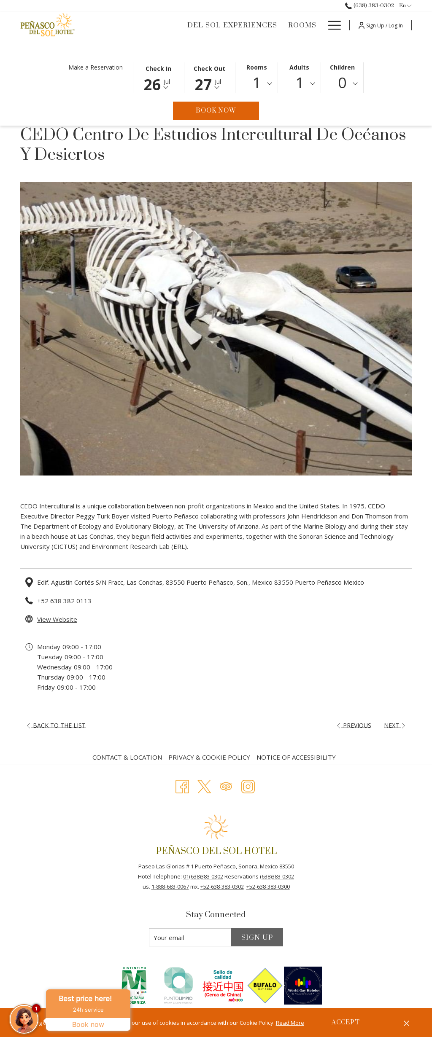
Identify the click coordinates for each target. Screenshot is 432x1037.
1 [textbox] (256, 82)
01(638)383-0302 (203, 876)
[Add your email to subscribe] (190, 937)
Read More (290, 1022)
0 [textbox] (342, 82)
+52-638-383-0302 (222, 886)
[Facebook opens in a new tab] (182, 785)
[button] (158, 77)
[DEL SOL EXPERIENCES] (190, 25)
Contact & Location (127, 757)
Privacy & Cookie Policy (209, 757)
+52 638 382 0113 (64, 600)
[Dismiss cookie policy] (406, 1022)
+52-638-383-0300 (268, 886)
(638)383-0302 (277, 876)
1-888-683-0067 (170, 886)
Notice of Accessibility (296, 757)
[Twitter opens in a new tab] (204, 785)
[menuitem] (128, 757)
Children (342, 67)
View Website (57, 619)
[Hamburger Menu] (331, 25)
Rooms (256, 67)
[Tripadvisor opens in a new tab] (226, 785)
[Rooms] (261, 25)
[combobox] (257, 84)
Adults (299, 67)
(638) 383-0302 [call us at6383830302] (369, 5)
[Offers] (301, 25)
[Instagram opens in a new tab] (248, 785)
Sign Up (257, 937)
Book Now (227, 110)
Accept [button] (346, 1022)
